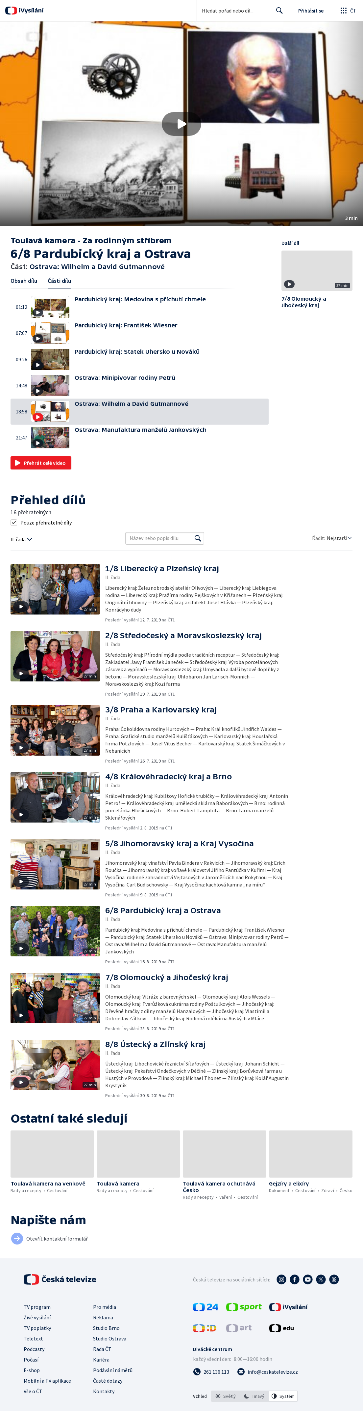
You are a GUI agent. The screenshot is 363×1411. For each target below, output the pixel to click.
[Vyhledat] (198, 538)
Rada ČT (102, 1349)
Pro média (104, 1307)
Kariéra (101, 1359)
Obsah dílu (24, 281)
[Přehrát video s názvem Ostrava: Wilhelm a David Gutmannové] (181, 124)
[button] (181, 123)
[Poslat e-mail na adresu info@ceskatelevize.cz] (267, 1372)
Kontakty (103, 1391)
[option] (225, 1396)
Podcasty (34, 1349)
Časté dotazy (107, 1380)
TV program (37, 1307)
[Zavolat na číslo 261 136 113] (211, 1372)
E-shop (32, 1370)
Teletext (33, 1338)
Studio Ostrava (109, 1338)
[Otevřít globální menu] (348, 10)
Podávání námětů (113, 1370)
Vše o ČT (33, 1391)
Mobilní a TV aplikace (47, 1380)
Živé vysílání (37, 1317)
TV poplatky (37, 1328)
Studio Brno (106, 1328)
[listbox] (254, 1396)
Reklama (103, 1317)
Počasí (31, 1359)
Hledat (278, 13)
